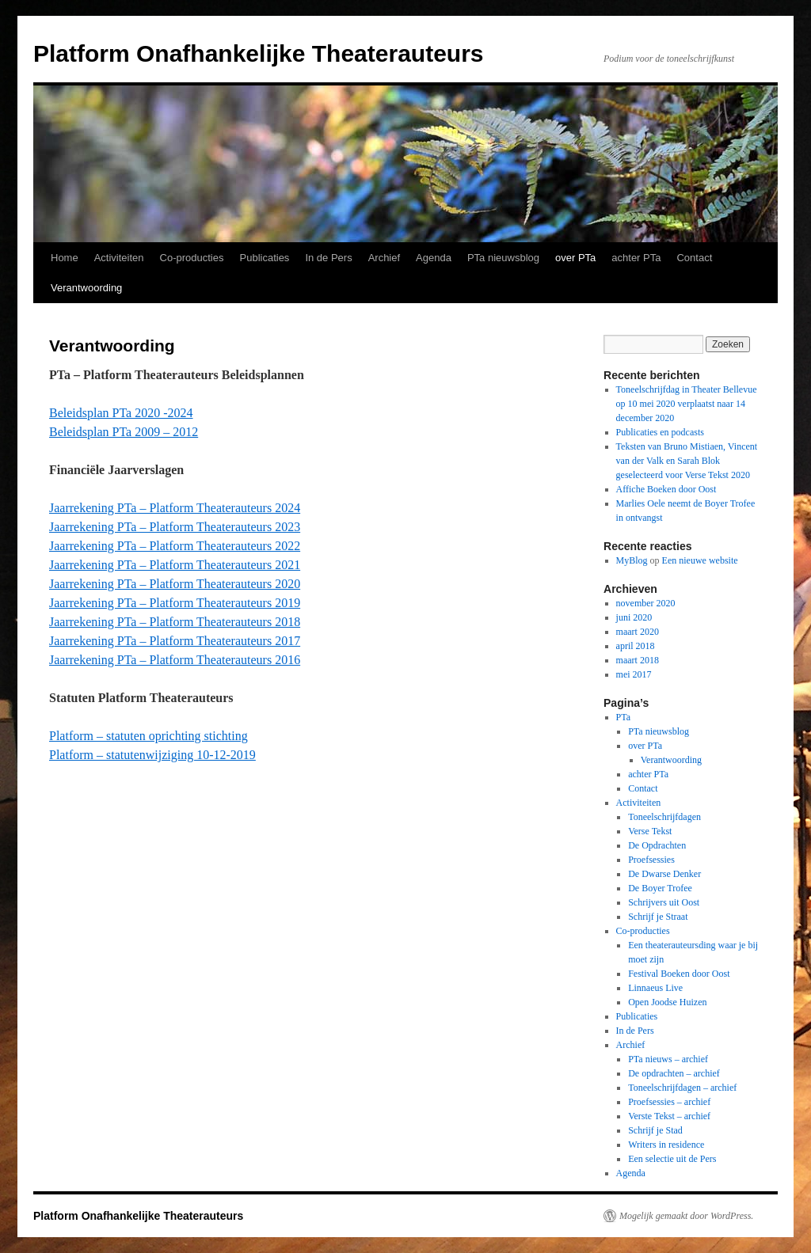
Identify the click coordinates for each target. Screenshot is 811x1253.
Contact (694, 258)
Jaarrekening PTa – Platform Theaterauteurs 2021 (174, 564)
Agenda (433, 258)
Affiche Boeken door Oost (666, 489)
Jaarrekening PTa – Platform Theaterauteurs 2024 (174, 507)
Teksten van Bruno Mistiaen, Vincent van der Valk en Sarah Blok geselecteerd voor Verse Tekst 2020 (687, 460)
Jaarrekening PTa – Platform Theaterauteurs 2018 (174, 621)
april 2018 (635, 645)
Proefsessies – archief (669, 1101)
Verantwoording (86, 288)
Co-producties (192, 258)
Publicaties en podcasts (660, 432)
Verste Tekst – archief (669, 1116)
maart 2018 (637, 660)
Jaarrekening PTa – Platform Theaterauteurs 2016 (174, 659)
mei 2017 (634, 674)
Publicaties (265, 258)
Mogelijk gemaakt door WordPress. (686, 1215)
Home (64, 258)
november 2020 (646, 603)
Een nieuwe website (700, 560)
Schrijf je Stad (655, 1130)
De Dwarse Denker (664, 873)
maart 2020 (637, 631)
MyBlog (632, 560)
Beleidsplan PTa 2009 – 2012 (123, 432)
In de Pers (328, 258)
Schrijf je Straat (657, 916)
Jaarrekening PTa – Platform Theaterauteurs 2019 (174, 602)
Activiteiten (119, 258)
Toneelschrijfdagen (664, 816)
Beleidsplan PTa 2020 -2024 (121, 413)
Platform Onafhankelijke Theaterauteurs (258, 53)
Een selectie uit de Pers (672, 1158)
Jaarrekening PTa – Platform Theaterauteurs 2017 (174, 640)
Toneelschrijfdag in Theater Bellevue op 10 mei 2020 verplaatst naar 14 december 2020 (686, 403)
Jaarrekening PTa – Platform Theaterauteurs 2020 (174, 583)
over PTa (575, 258)
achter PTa (636, 258)
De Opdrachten (657, 845)
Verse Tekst (650, 831)
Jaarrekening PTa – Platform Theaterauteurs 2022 (174, 545)
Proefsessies (651, 859)
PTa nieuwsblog (503, 258)
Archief (384, 258)
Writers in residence (666, 1144)
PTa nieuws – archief (668, 1059)
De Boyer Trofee (660, 888)
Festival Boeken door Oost (678, 973)
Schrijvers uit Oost (663, 902)
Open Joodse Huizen (667, 1002)
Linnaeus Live (655, 987)
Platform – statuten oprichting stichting (148, 735)
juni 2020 (634, 617)
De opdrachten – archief (674, 1073)
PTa (623, 717)
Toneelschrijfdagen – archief (682, 1087)
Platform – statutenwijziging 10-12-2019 (152, 754)
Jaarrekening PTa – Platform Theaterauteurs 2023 (174, 526)
